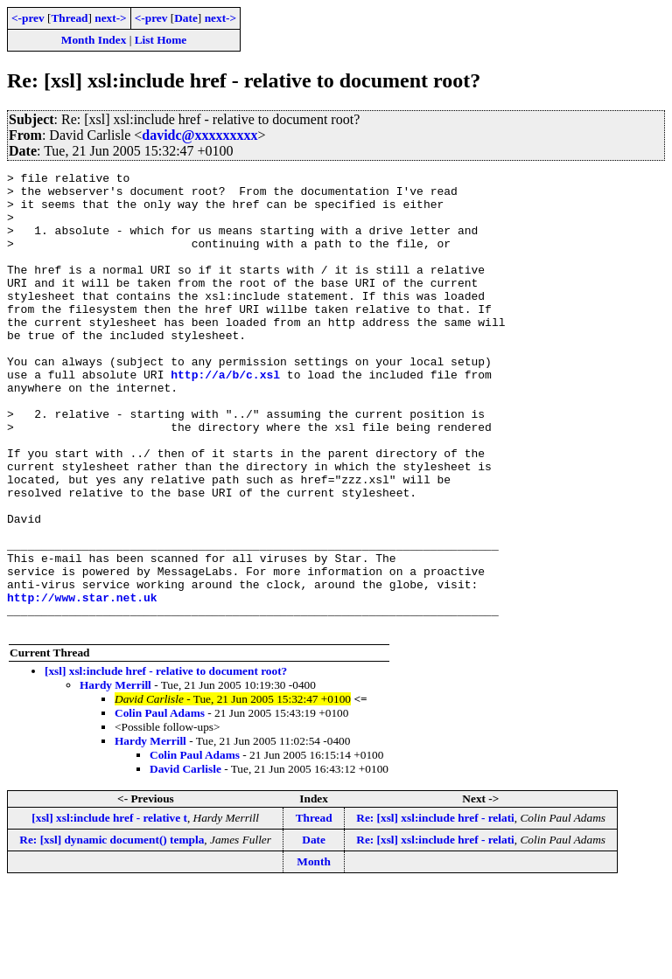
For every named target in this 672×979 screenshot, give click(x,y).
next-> (110, 17)
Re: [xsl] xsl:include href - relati (435, 909)
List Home (161, 39)
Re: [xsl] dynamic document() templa (111, 931)
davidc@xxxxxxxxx (199, 135)
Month (314, 953)
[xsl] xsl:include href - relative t (109, 909)
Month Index (93, 39)
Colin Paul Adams (160, 804)
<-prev (28, 17)
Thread (69, 17)
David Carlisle (185, 860)
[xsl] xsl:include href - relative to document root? (166, 762)
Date (186, 17)
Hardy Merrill (115, 776)
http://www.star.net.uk (82, 683)
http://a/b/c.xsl (225, 416)
